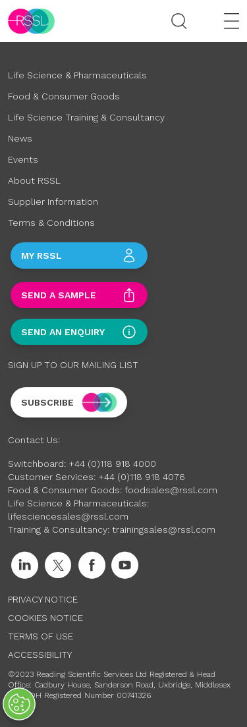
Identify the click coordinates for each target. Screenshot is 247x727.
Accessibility (40, 654)
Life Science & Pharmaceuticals (77, 75)
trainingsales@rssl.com (163, 529)
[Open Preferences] (19, 703)
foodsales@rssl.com (170, 490)
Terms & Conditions (51, 222)
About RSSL (34, 180)
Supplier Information (53, 201)
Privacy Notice (43, 599)
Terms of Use (40, 636)
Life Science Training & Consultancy (86, 117)
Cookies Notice (45, 617)
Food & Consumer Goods (64, 96)
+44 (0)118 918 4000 (112, 463)
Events (23, 159)
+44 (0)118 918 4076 (141, 476)
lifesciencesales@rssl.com (68, 516)
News (20, 138)
